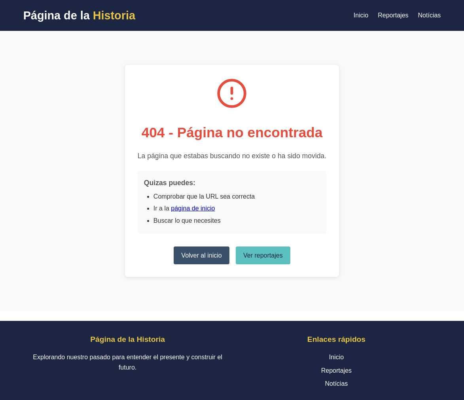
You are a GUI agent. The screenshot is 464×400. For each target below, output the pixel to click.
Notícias (429, 15)
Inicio (361, 15)
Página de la (79, 15)
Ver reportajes (263, 255)
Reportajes (393, 15)
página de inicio (193, 208)
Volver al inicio (201, 255)
